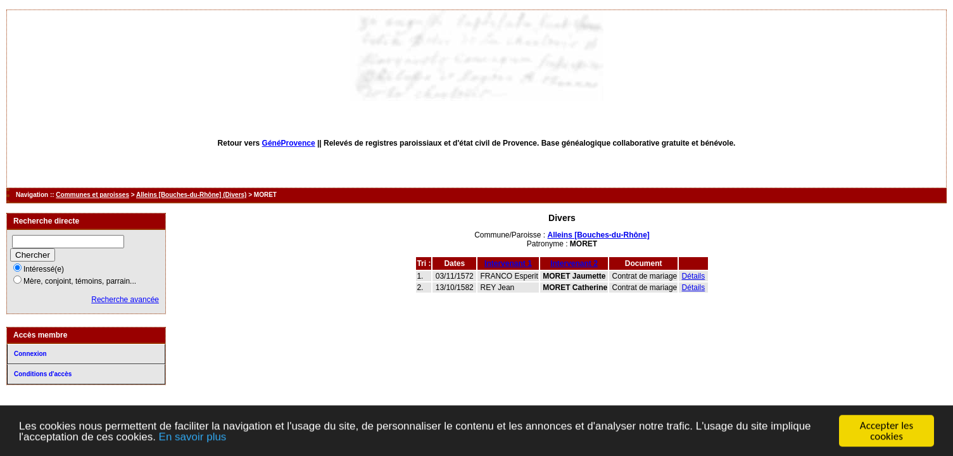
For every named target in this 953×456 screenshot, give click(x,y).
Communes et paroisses (92, 194)
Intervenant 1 (508, 263)
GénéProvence (288, 143)
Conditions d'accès (43, 373)
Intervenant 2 (574, 263)
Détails (693, 276)
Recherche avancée (125, 299)
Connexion (30, 353)
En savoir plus (193, 439)
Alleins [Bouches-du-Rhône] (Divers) (191, 194)
